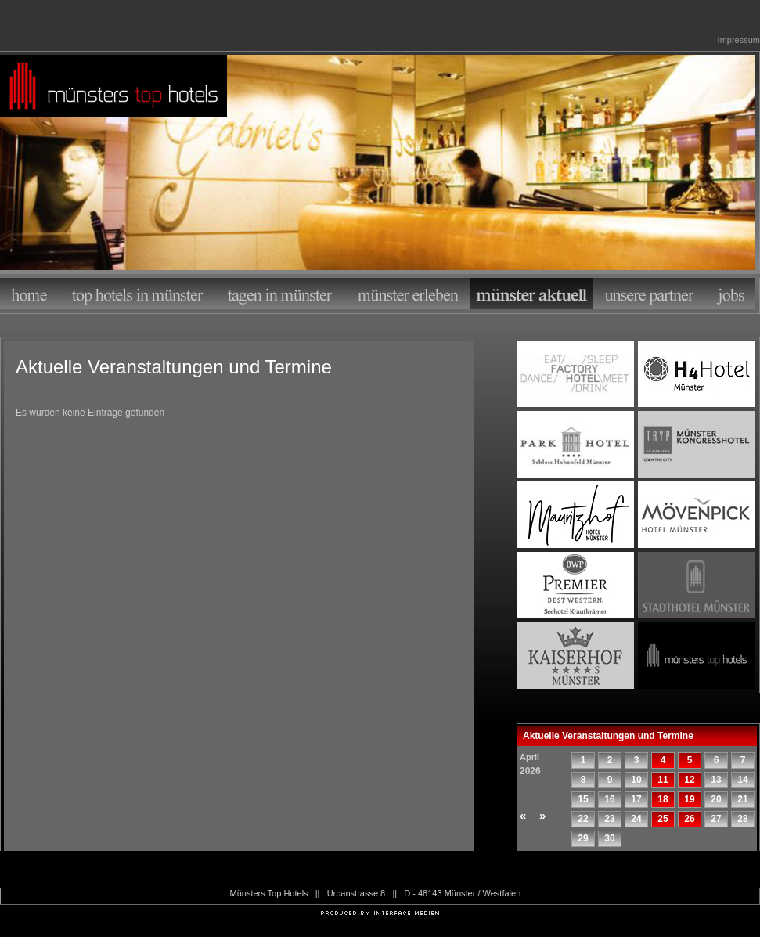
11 (662, 779)
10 (636, 779)
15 (583, 799)
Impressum (739, 40)
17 (636, 799)
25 (662, 818)
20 (716, 799)
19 (689, 799)
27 (716, 818)
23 (609, 818)
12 (689, 779)
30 (609, 838)
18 (662, 799)
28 (742, 818)
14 (742, 779)
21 (742, 799)
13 (716, 779)
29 (583, 838)
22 (583, 818)
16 (609, 799)
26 (689, 818)
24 (636, 818)
